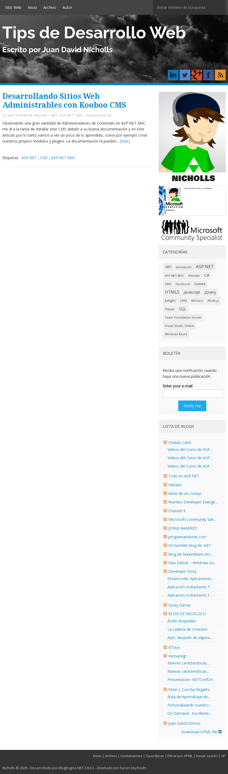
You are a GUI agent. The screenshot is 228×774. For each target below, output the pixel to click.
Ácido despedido (182, 620)
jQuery (210, 292)
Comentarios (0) (98, 115)
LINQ (183, 300)
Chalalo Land (179, 442)
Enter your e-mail (177, 385)
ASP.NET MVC (63, 157)
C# (206, 275)
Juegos (170, 300)
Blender (194, 276)
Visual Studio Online (179, 326)
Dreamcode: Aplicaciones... (191, 578)
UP (223, 755)
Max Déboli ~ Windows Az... (192, 562)
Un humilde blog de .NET (189, 545)
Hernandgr (177, 656)
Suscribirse (155, 755)
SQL (182, 308)
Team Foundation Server (183, 317)
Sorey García (179, 605)
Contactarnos (131, 755)
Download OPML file (201, 731)
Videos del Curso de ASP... (190, 449)
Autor (67, 7)
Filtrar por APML (180, 755)
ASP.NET (66, 115)
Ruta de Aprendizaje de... (189, 696)
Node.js (213, 300)
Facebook (183, 284)
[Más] (125, 141)
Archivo (49, 7)
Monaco (197, 300)
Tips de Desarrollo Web (94, 32)
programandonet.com (187, 536)
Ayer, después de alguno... (190, 637)
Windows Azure (176, 334)
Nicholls (41, 115)
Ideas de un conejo (185, 493)
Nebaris (175, 484)
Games (200, 284)
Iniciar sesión (207, 755)
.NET (53, 115)
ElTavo (174, 647)
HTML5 (172, 292)
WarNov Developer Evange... (193, 501)
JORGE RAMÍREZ (182, 528)
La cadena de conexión (188, 629)
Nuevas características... (188, 662)
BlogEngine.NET (71, 767)
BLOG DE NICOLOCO (187, 613)
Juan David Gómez (184, 723)
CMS (79, 115)
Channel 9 (176, 510)
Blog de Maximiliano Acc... (190, 554)
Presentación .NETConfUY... (191, 679)
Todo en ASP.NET (183, 475)
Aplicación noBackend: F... (190, 586)
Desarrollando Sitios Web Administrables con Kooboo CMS (64, 101)
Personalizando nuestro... (189, 705)
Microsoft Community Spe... (192, 519)
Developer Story (182, 571)
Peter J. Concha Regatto (189, 689)
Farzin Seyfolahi (133, 767)
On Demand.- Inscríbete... (189, 713)
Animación (184, 267)
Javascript (192, 292)
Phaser (170, 309)
